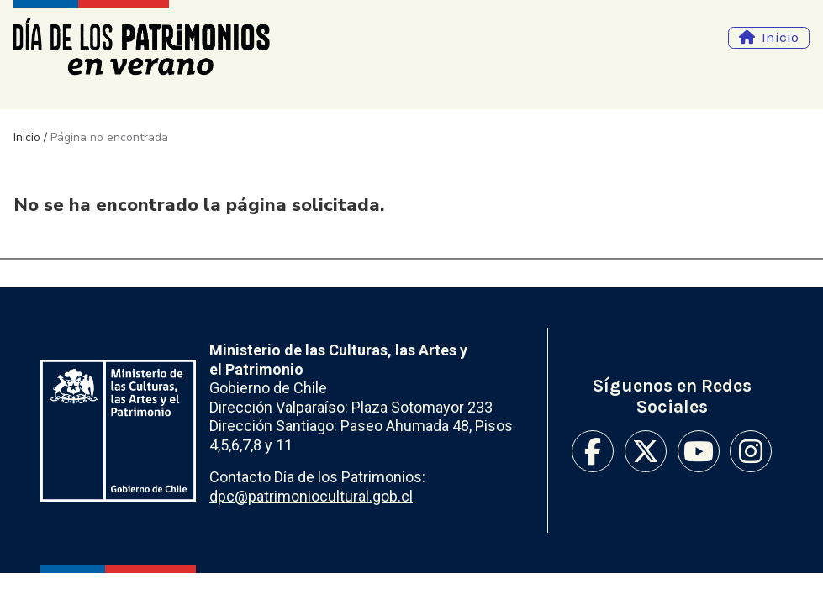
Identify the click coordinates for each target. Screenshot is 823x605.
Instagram (751, 451)
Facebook (593, 451)
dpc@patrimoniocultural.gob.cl (311, 496)
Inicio (780, 37)
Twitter (646, 451)
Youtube (699, 451)
